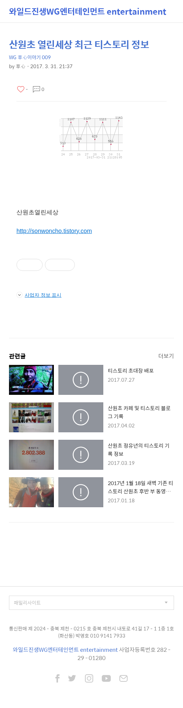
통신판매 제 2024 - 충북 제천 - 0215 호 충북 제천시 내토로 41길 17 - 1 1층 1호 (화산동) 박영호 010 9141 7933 (91, 632)
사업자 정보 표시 (38, 295)
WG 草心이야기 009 (30, 57)
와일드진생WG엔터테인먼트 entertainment (87, 11)
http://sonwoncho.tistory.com (54, 231)
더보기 (166, 355)
